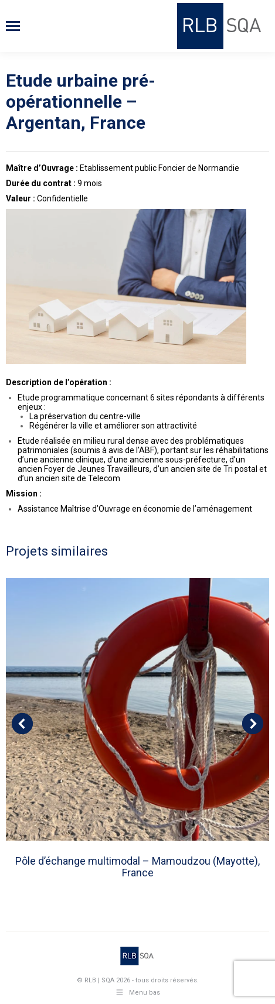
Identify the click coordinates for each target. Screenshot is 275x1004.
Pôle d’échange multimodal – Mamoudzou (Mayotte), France (137, 867)
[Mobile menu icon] (13, 26)
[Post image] (137, 709)
